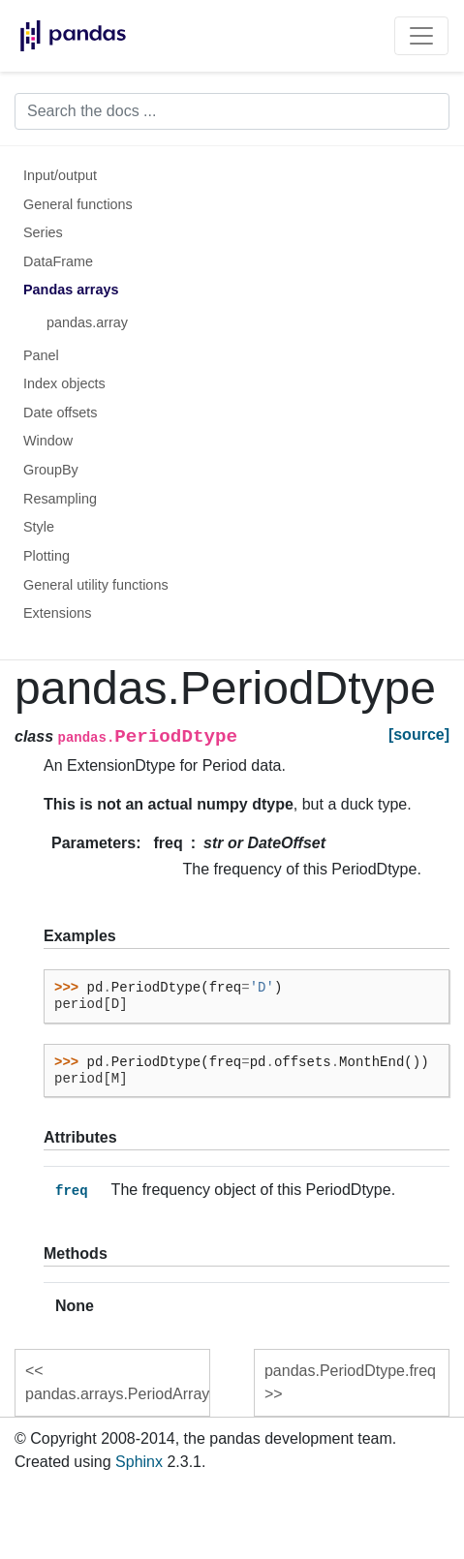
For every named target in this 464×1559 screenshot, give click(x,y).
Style (38, 527)
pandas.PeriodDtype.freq (350, 1370)
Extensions (57, 613)
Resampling (60, 498)
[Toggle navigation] (421, 35)
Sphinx (139, 1461)
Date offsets (60, 412)
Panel (41, 355)
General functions (78, 204)
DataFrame (58, 261)
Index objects (64, 383)
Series (43, 232)
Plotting (46, 556)
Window (48, 440)
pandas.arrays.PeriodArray (117, 1394)
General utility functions (96, 585)
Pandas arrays (70, 289)
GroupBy (50, 469)
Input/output (60, 175)
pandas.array (87, 322)
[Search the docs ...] (232, 111)
